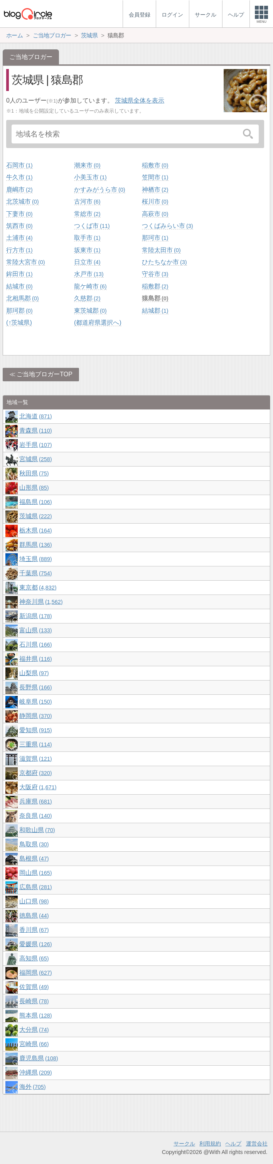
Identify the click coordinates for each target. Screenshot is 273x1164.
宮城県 (35, 459)
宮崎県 (34, 1044)
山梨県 (34, 673)
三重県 (35, 744)
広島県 (35, 887)
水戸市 (88, 274)
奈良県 (35, 815)
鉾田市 (19, 274)
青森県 (35, 430)
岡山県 (35, 872)
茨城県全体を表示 (139, 100)
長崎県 (34, 1001)
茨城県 (35, 516)
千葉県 (35, 573)
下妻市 (19, 214)
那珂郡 (19, 310)
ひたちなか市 (164, 262)
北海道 (35, 416)
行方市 (19, 250)
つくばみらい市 (167, 225)
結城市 (19, 286)
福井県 (35, 658)
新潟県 (35, 616)
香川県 (34, 929)
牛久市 (19, 177)
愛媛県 (35, 944)
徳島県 (34, 915)
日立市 (87, 262)
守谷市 (155, 274)
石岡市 (19, 165)
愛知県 (35, 730)
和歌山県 (37, 830)
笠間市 (155, 177)
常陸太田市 (161, 250)
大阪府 (37, 787)
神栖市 (155, 189)
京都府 (35, 773)
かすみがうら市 (99, 189)
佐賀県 (34, 987)
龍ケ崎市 (90, 286)
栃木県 (35, 530)
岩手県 (35, 444)
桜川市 (155, 201)
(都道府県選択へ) (97, 322)
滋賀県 (35, 758)
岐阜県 (35, 701)
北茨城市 (22, 201)
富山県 (35, 630)
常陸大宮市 (25, 262)
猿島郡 (155, 298)
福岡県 (35, 972)
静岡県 (35, 716)
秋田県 (34, 473)
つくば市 (92, 225)
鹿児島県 (38, 1058)
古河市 (87, 201)
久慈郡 (87, 298)
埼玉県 (35, 559)
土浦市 (19, 237)
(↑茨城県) (19, 322)
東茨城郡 (90, 310)
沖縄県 (35, 1072)
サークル (184, 1143)
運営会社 (257, 1143)
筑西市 (19, 225)
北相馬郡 (22, 298)
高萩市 (155, 214)
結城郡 (155, 310)
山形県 (34, 487)
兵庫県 (35, 801)
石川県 (35, 644)
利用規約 (210, 1143)
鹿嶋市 (19, 189)
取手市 (87, 237)
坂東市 (87, 250)
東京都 (37, 587)
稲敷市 (155, 165)
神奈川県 (40, 601)
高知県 (34, 958)
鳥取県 (34, 844)
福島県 (35, 502)
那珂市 (155, 237)
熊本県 (35, 1015)
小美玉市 (90, 177)
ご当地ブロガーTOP (44, 374)
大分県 (34, 1029)
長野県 (35, 687)
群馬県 (35, 544)
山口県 (34, 901)
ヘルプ (233, 1143)
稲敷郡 (155, 286)
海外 (32, 1086)
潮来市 (87, 165)
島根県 (34, 858)
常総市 (87, 214)
